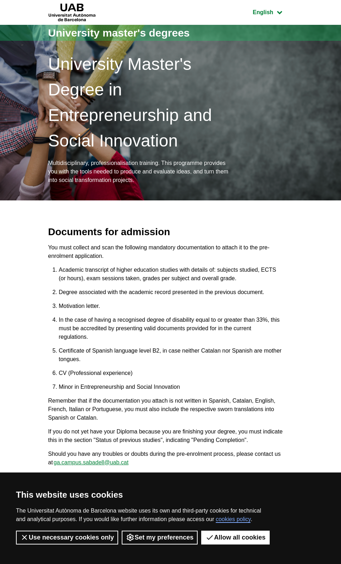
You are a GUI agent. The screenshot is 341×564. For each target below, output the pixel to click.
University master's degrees (119, 33)
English (272, 11)
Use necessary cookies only (67, 537)
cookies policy (233, 519)
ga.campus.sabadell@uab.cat (91, 462)
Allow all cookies (235, 537)
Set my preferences (159, 537)
